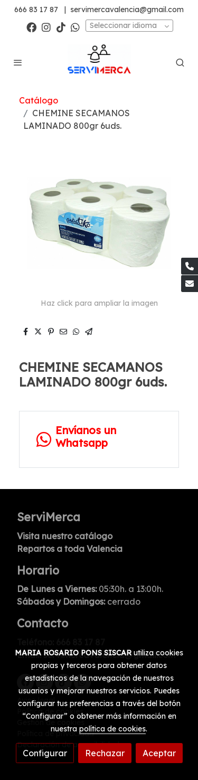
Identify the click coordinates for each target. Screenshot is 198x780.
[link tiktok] (60, 27)
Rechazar (105, 753)
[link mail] (189, 283)
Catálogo (38, 100)
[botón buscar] (180, 62)
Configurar (45, 753)
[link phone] (189, 266)
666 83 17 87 (36, 9)
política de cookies (112, 729)
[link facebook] (31, 27)
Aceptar (159, 753)
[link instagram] (46, 27)
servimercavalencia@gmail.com (127, 9)
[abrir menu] (17, 62)
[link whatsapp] (75, 27)
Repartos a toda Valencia (69, 548)
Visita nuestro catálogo (64, 536)
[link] (99, 62)
